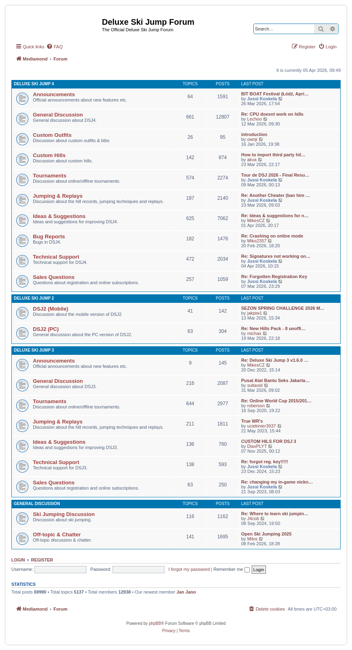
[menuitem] (54, 47)
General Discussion (58, 115)
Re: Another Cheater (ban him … (275, 195)
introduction (254, 134)
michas (254, 333)
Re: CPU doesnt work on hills (272, 114)
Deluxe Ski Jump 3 (34, 350)
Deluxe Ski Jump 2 (34, 298)
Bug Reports (49, 236)
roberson (256, 405)
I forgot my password (189, 569)
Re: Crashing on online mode (272, 235)
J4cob (253, 518)
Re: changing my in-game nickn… (277, 481)
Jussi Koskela (262, 98)
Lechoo (254, 119)
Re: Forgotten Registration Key (274, 276)
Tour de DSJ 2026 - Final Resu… (275, 175)
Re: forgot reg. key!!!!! (264, 461)
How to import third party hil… (273, 154)
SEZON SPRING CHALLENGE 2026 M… (282, 308)
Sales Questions (54, 277)
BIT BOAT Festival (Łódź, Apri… (275, 93)
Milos (252, 538)
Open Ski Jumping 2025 (266, 533)
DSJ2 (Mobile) (50, 309)
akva (252, 159)
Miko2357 (257, 240)
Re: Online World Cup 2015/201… (276, 400)
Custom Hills (49, 155)
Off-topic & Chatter (57, 534)
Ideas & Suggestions (59, 216)
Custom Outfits (52, 135)
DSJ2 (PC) (46, 329)
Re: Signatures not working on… (276, 256)
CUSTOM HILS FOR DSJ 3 (268, 441)
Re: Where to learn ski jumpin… (275, 513)
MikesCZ (256, 220)
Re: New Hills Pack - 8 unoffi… (273, 328)
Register (42, 559)
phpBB (155, 623)
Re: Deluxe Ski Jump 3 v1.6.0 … (275, 360)
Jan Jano (186, 592)
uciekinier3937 (261, 425)
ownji (252, 139)
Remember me (232, 569)
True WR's (252, 421)
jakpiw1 (254, 313)
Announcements (54, 94)
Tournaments (50, 176)
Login (18, 559)
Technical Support (56, 257)
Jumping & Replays (57, 196)
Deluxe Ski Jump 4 (34, 84)
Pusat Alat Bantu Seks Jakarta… (275, 380)
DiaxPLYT (257, 446)
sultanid (255, 385)
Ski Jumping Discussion (64, 514)
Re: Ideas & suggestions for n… (275, 215)
